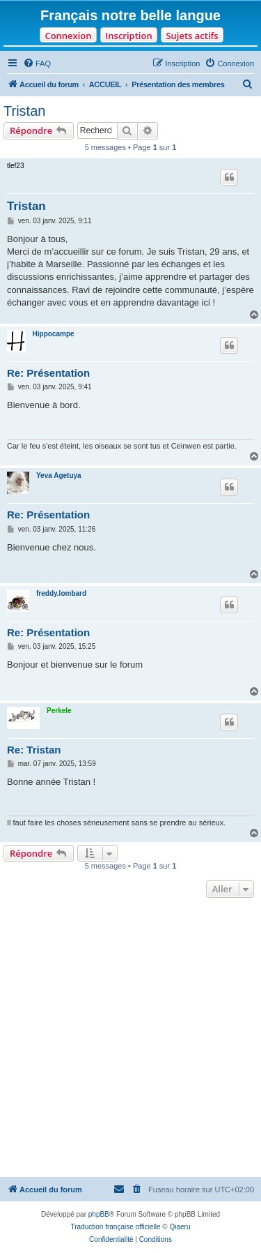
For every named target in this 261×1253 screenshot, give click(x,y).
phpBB (98, 1214)
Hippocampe (53, 334)
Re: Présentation (48, 373)
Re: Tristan (34, 750)
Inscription (128, 35)
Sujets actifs (192, 35)
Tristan (24, 111)
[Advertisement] (130, 1039)
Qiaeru (179, 1227)
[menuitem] (37, 63)
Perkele (59, 710)
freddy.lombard (61, 593)
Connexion (68, 35)
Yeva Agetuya (58, 475)
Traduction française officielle (116, 1227)
